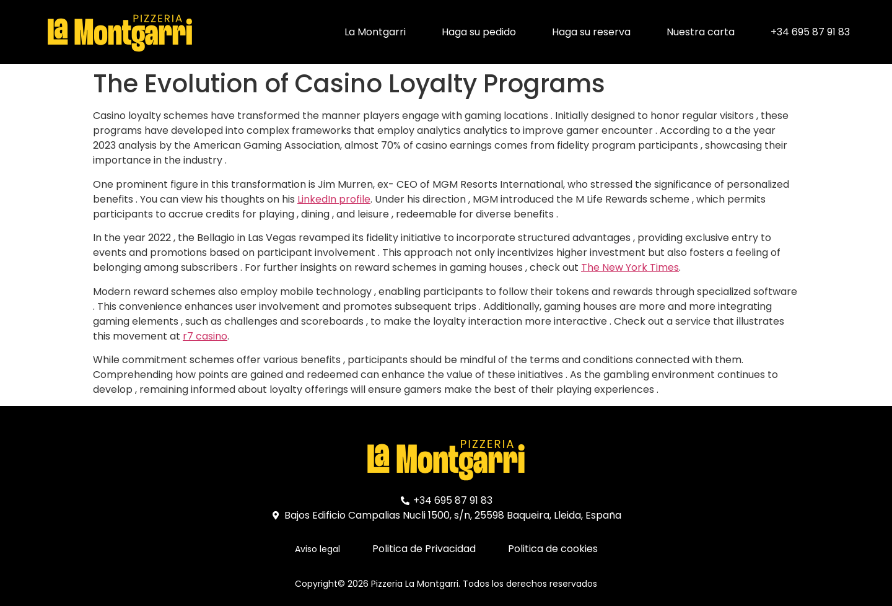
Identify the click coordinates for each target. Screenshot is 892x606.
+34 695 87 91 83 (810, 32)
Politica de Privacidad (424, 549)
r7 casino (205, 336)
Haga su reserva (591, 32)
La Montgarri (375, 32)
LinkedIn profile (333, 199)
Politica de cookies (553, 549)
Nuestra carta (701, 32)
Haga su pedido (479, 32)
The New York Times (630, 267)
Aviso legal (317, 549)
